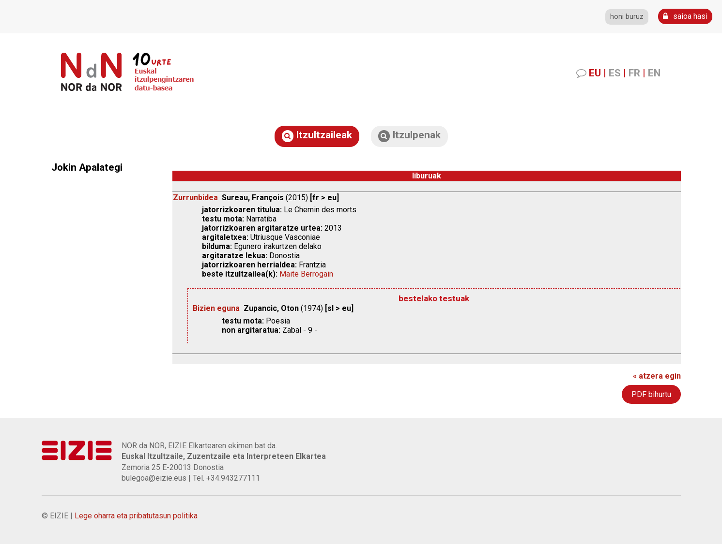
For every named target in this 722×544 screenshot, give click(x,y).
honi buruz (627, 17)
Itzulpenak (409, 135)
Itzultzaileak (317, 135)
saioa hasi (685, 16)
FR (634, 73)
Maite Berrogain (306, 274)
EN (654, 73)
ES (615, 73)
